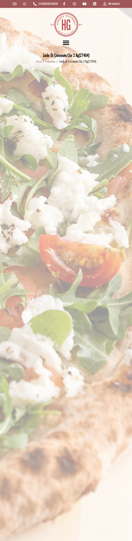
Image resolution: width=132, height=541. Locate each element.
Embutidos (50, 61)
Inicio (38, 61)
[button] (66, 43)
